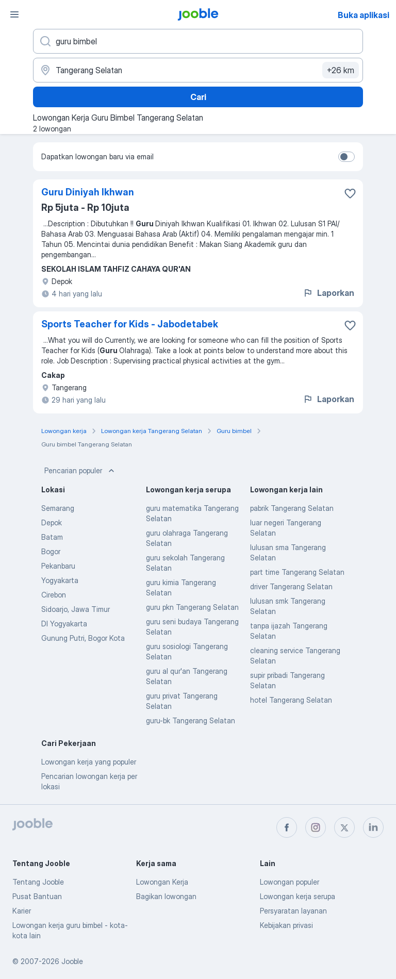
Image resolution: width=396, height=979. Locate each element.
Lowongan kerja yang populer (88, 761)
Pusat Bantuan (37, 896)
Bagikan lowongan (166, 896)
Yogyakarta (59, 580)
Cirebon (53, 594)
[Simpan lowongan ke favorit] (350, 193)
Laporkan (328, 293)
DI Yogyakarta (64, 623)
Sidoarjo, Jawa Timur (75, 609)
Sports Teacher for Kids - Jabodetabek (129, 324)
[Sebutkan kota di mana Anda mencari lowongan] (198, 70)
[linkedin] (373, 827)
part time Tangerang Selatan (297, 572)
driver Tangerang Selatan (291, 586)
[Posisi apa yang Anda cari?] (198, 41)
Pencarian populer (80, 471)
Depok (51, 522)
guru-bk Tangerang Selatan (190, 720)
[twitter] (344, 827)
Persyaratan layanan (293, 910)
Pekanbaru (58, 565)
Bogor (50, 551)
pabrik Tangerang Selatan (292, 508)
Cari (198, 97)
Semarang (57, 508)
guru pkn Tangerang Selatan (192, 607)
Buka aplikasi (363, 15)
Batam (52, 537)
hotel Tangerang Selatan (291, 699)
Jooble (72, 961)
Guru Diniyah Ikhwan (87, 192)
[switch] (346, 157)
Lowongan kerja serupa (297, 896)
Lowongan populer (289, 881)
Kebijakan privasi (286, 925)
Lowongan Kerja (162, 881)
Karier (21, 910)
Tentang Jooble (38, 881)
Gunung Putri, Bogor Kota (83, 638)
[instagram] (315, 827)
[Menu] (14, 14)
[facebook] (286, 827)
